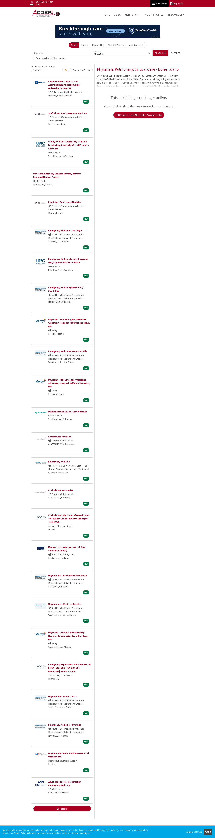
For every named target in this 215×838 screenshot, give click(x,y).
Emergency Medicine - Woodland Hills (67, 351)
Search (74, 45)
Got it (208, 832)
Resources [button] (174, 14)
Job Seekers (159, 3)
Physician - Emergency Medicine (64, 202)
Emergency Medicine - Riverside (64, 724)
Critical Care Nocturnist (60, 490)
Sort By (36, 70)
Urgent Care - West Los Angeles (64, 604)
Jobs (117, 14)
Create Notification (81, 70)
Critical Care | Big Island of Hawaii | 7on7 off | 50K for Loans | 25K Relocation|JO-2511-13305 (69, 518)
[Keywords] (62, 53)
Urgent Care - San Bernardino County (67, 575)
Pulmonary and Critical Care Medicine (67, 411)
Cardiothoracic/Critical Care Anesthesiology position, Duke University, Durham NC (64, 85)
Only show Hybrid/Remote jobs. (51, 58)
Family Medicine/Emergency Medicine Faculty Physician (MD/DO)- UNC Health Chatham (68, 145)
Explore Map (98, 45)
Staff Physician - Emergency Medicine (67, 113)
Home (106, 14)
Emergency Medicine (59, 461)
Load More (62, 808)
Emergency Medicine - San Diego (65, 230)
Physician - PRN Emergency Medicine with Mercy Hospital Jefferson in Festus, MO (69, 323)
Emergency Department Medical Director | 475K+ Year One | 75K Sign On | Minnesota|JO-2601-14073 (69, 668)
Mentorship (133, 14)
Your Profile (154, 14)
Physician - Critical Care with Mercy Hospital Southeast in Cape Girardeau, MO (68, 636)
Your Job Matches (116, 45)
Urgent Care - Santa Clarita (62, 696)
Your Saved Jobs (136, 45)
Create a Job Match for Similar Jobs (139, 115)
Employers (176, 3)
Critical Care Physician (60, 436)
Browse (84, 45)
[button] (175, 53)
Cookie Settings (194, 832)
